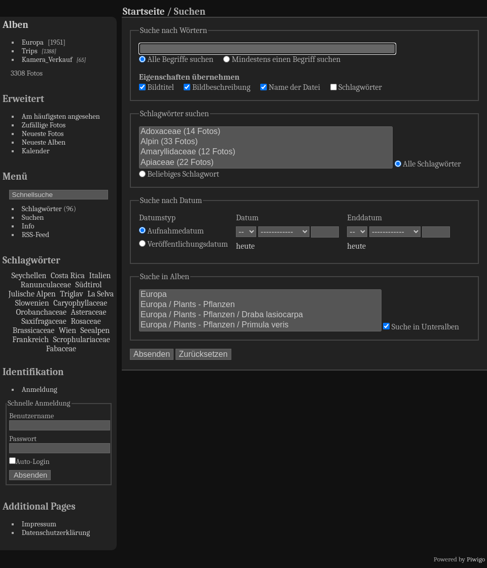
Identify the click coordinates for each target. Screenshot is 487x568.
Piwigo (476, 559)
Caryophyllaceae (80, 303)
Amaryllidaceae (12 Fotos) (266, 152)
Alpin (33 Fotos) (266, 142)
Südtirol (88, 284)
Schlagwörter (42, 209)
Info (28, 226)
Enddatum (364, 217)
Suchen (33, 217)
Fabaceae (61, 348)
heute (245, 246)
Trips (30, 51)
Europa (33, 42)
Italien (100, 275)
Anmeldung (39, 389)
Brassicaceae (33, 330)
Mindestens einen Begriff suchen (281, 59)
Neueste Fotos (43, 133)
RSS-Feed (36, 234)
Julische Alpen (32, 293)
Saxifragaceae (43, 321)
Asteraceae (89, 312)
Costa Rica (68, 275)
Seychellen (29, 275)
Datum (247, 217)
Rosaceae (85, 321)
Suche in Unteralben (421, 326)
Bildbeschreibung (217, 87)
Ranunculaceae (45, 284)
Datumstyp (157, 217)
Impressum (39, 524)
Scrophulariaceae (81, 339)
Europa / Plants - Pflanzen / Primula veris (260, 325)
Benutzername (31, 416)
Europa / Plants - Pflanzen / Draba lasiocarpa (260, 315)
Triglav (71, 293)
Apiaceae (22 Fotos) (266, 163)
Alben (15, 24)
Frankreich (30, 339)
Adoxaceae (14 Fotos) (266, 132)
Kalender (36, 151)
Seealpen (95, 330)
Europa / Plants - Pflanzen (260, 305)
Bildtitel (156, 87)
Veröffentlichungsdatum (183, 244)
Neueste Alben (44, 142)
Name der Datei (290, 87)
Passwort (23, 439)
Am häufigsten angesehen (61, 116)
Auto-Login (29, 461)
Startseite (144, 11)
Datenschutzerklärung (56, 532)
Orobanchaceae (41, 312)
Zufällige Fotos (44, 125)
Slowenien (32, 303)
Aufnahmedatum (171, 231)
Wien (67, 330)
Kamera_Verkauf (47, 59)
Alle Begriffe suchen (176, 59)
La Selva (100, 293)
